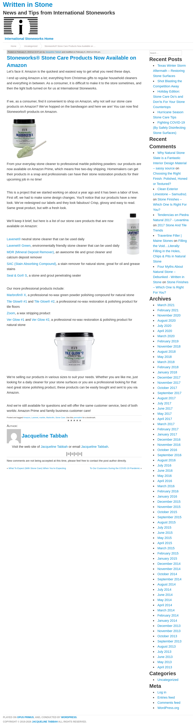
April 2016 (164, 481)
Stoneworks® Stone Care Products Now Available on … (70, 46)
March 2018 (166, 362)
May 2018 (164, 357)
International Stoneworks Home (29, 39)
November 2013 (169, 631)
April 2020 (164, 331)
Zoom (11, 313)
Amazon (26, 417)
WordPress (69, 717)
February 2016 (168, 491)
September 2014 (169, 579)
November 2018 (169, 346)
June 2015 (165, 533)
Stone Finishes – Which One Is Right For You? (170, 204)
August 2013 (166, 646)
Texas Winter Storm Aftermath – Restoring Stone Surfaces (169, 71)
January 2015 (167, 558)
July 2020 (164, 326)
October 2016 (167, 450)
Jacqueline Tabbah (53, 52)
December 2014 (169, 564)
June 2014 (165, 595)
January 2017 (167, 434)
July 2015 (164, 527)
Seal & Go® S (17, 275)
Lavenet (34, 417)
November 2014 (169, 569)
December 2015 (169, 501)
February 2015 (168, 553)
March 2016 (166, 486)
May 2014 (164, 600)
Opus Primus (25, 717)
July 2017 (164, 403)
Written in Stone (28, 4)
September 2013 (169, 641)
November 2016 (169, 445)
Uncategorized (30, 46)
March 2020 (166, 336)
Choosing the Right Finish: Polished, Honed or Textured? (170, 179)
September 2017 (169, 393)
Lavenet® (14, 239)
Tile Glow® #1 (17, 301)
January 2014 (167, 620)
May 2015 (164, 538)
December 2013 (169, 626)
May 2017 (164, 414)
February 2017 (168, 429)
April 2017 (164, 419)
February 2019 (168, 341)
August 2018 (166, 351)
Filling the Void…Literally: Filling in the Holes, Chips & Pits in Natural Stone (170, 251)
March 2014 (166, 610)
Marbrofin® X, (17, 295)
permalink (78, 417)
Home (13, 46)
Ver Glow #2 (40, 319)
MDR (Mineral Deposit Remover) (30, 252)
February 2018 (168, 367)
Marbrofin (50, 417)
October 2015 (167, 512)
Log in (161, 692)
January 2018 (167, 372)
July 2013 (164, 651)
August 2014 (166, 584)
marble (42, 417)
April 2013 (164, 667)
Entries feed (166, 697)
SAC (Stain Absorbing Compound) (31, 264)
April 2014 (164, 605)
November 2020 (169, 315)
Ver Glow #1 (15, 319)
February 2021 (168, 310)
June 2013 (165, 657)
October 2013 (167, 636)
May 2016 (164, 476)
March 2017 (166, 424)
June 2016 (165, 470)
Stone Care (60, 417)
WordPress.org (168, 708)
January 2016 (167, 496)
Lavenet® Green (19, 245)
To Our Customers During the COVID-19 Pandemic (115, 468)
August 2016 (166, 460)
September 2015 (169, 517)
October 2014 (167, 574)
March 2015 (166, 548)
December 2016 (169, 439)
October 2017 (167, 388)
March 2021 (166, 305)
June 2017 (165, 408)
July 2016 (164, 465)
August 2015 (166, 522)
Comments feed (168, 702)
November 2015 (169, 507)
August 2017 (166, 398)
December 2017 (169, 377)
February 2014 (168, 615)
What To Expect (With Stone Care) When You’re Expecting (37, 468)
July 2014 (164, 589)
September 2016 (169, 455)
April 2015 (164, 543)
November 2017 (169, 382)
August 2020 (166, 320)
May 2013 (164, 662)
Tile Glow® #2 (44, 301)
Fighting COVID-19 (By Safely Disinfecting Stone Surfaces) (169, 128)
